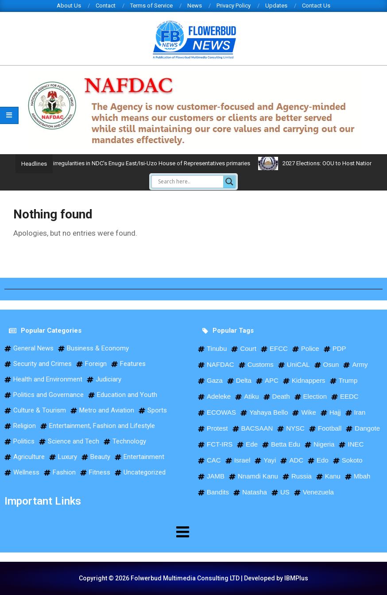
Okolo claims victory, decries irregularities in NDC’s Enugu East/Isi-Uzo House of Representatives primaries (165, 163)
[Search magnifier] (229, 181)
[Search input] (189, 181)
